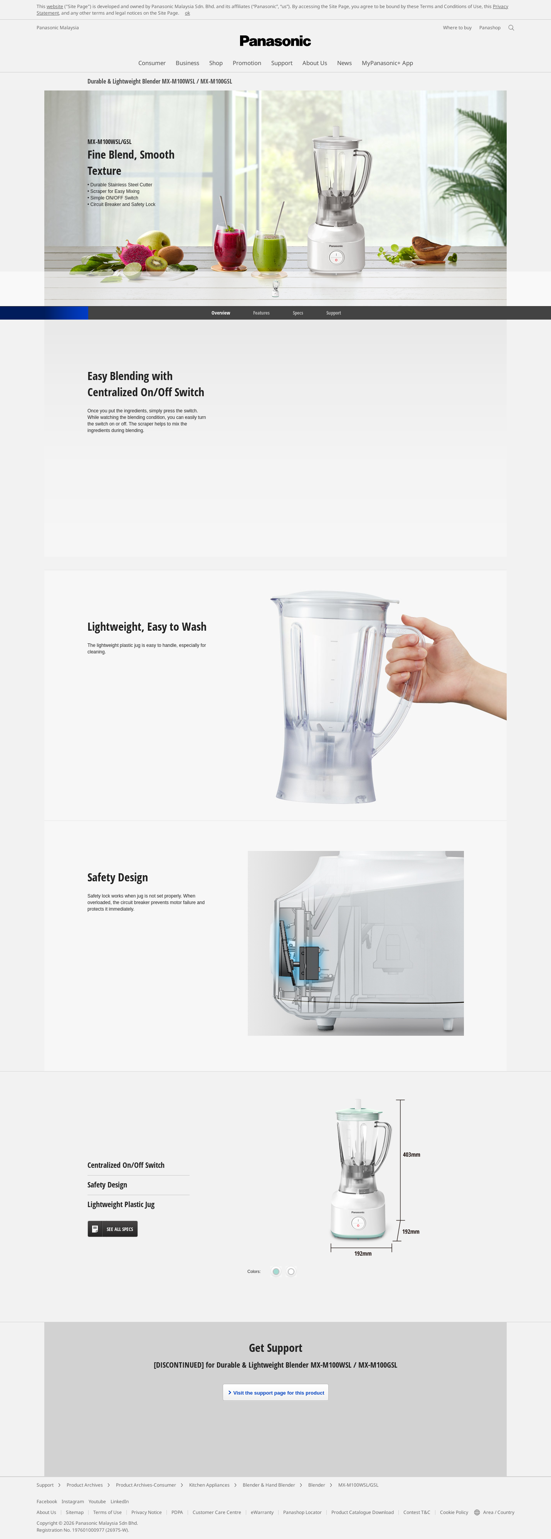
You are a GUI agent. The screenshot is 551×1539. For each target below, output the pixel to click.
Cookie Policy (454, 1512)
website (55, 6)
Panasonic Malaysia (58, 27)
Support (333, 312)
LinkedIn (120, 1501)
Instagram (73, 1501)
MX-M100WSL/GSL (358, 1485)
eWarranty (262, 1512)
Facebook (47, 1501)
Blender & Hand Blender (269, 1485)
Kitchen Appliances (209, 1485)
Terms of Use (107, 1512)
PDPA (177, 1512)
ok (187, 13)
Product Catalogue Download (362, 1512)
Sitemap (75, 1512)
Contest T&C (416, 1512)
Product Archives (85, 1485)
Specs (298, 312)
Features (261, 312)
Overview (220, 312)
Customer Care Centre (217, 1512)
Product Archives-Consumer (146, 1485)
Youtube (97, 1501)
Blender (316, 1485)
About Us (46, 1512)
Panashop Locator (302, 1512)
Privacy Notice (146, 1512)
